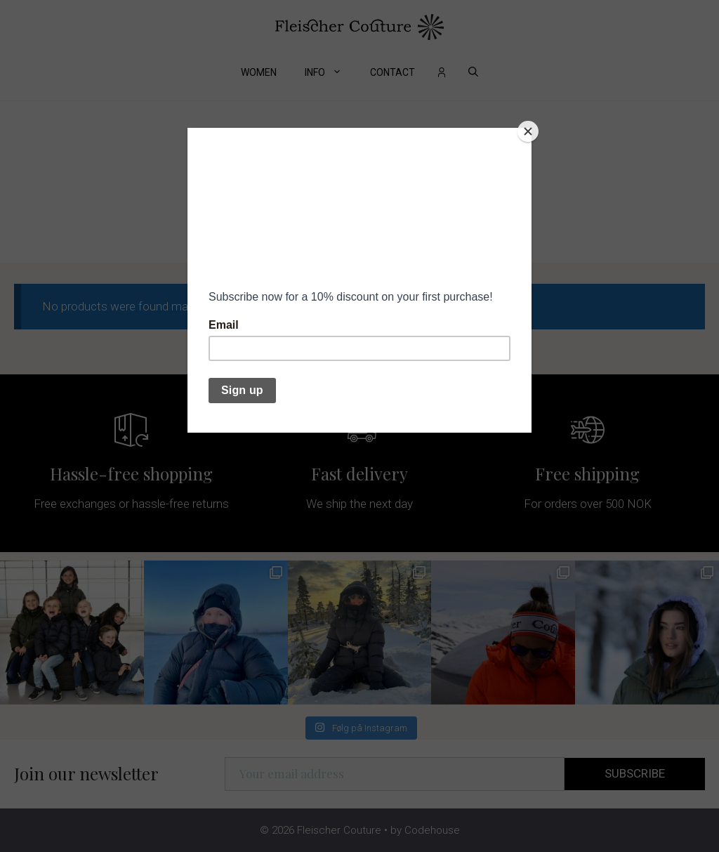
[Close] (528, 131)
